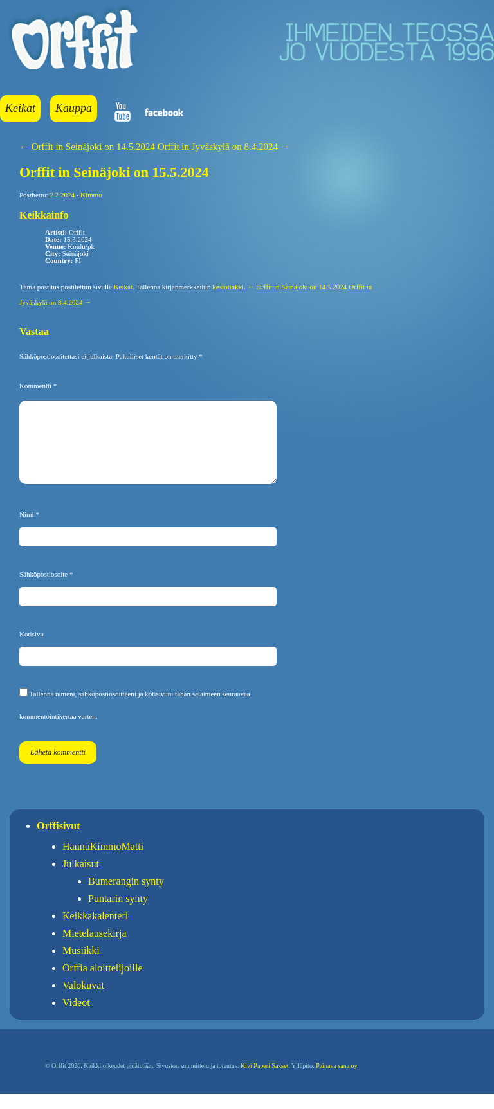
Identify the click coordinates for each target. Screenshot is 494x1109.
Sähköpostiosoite (46, 589)
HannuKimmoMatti (102, 861)
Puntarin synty (118, 913)
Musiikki (81, 965)
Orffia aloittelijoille (102, 983)
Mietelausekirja (94, 948)
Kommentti (38, 386)
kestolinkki (228, 287)
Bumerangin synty (126, 896)
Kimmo (91, 195)
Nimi (29, 530)
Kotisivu (31, 649)
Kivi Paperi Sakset (264, 1081)
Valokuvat (83, 1000)
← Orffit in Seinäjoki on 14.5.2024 (87, 146)
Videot (76, 1018)
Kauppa (73, 108)
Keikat (20, 108)
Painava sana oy (336, 1081)
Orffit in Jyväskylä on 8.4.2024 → (224, 146)
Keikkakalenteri (95, 931)
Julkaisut (80, 879)
